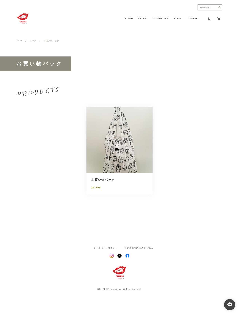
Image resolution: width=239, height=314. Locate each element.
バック (33, 41)
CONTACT (193, 18)
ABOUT (143, 18)
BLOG (178, 18)
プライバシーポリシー (105, 248)
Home (20, 41)
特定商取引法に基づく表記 (139, 248)
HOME (129, 18)
